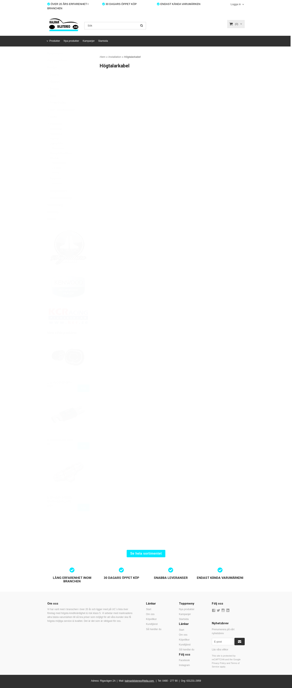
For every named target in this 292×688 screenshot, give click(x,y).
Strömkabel (57, 158)
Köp (83, 398)
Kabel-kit (54, 148)
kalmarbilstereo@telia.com (139, 680)
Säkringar (54, 168)
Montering (52, 222)
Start (148, 609)
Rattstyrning (56, 144)
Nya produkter (71, 40)
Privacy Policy (219, 663)
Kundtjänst (152, 624)
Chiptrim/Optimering (59, 208)
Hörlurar (51, 229)
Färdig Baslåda (56, 112)
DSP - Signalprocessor (61, 119)
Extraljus (52, 77)
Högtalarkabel (58, 173)
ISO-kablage (56, 139)
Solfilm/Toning (55, 215)
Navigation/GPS (57, 201)
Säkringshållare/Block (61, 163)
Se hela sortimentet (146, 553)
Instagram (184, 665)
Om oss (150, 614)
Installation (54, 133)
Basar (51, 105)
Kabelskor (56, 193)
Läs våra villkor (220, 649)
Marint (52, 126)
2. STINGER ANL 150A (60, 450)
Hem (102, 56)
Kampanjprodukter (57, 70)
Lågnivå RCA (56, 153)
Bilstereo (53, 84)
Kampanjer (89, 40)
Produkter (54, 40)
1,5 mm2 (56, 178)
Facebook (184, 660)
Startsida (103, 40)
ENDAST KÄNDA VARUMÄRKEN (178, 4)
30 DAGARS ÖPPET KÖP (119, 4)
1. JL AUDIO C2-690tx (59, 392)
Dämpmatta (55, 188)
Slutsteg (53, 98)
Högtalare (53, 91)
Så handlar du (153, 629)
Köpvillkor (151, 619)
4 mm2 (55, 182)
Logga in (236, 4)
